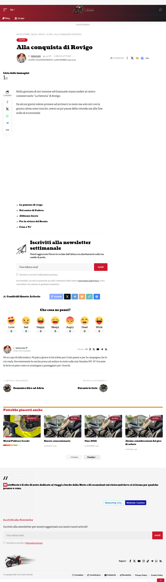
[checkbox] (17, 275)
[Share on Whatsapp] (7, 118)
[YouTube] (97, 351)
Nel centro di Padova (32, 210)
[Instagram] (144, 563)
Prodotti (32, 420)
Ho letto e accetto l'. (39, 275)
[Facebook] (89, 351)
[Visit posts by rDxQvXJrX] (7, 351)
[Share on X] (132, 58)
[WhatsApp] (156, 563)
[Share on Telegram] (7, 126)
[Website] (85, 351)
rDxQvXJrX (37, 57)
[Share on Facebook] (127, 58)
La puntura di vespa (31, 205)
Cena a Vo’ (25, 227)
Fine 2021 (91, 442)
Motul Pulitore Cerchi (17, 442)
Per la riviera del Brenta (34, 222)
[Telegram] (101, 351)
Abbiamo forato (29, 216)
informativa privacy (48, 275)
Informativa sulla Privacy (90, 281)
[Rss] (105, 351)
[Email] (137, 58)
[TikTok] (148, 563)
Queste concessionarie (58, 442)
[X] (92, 351)
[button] (6, 9)
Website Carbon (135, 505)
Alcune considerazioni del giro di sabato (142, 444)
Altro (22, 40)
